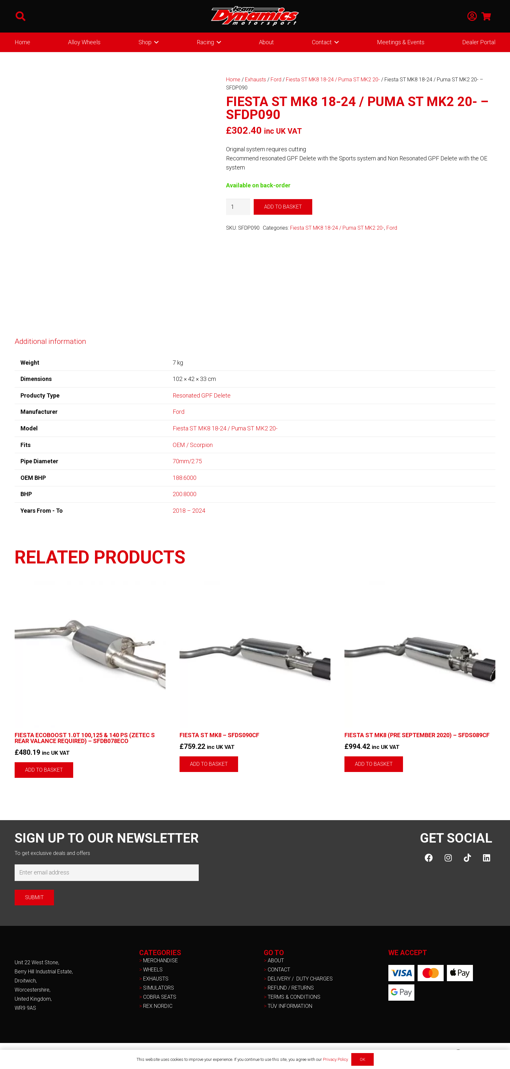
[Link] (472, 16)
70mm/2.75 (187, 461)
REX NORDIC (158, 1006)
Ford (276, 79)
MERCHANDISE (160, 960)
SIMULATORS (158, 988)
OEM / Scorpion (193, 444)
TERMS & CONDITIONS (294, 997)
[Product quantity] (238, 207)
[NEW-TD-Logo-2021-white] (255, 16)
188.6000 (184, 477)
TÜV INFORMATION (290, 1006)
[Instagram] (448, 858)
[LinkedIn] (486, 858)
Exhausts (255, 79)
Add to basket (283, 207)
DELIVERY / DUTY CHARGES (300, 979)
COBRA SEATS (159, 997)
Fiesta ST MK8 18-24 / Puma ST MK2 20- (333, 79)
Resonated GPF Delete (202, 395)
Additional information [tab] (50, 341)
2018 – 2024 (189, 510)
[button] (20, 16)
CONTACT (279, 970)
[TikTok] (467, 858)
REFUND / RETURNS (291, 988)
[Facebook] (429, 858)
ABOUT (276, 960)
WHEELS (153, 970)
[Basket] (486, 16)
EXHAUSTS (155, 979)
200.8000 (184, 494)
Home (233, 79)
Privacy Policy (335, 1059)
